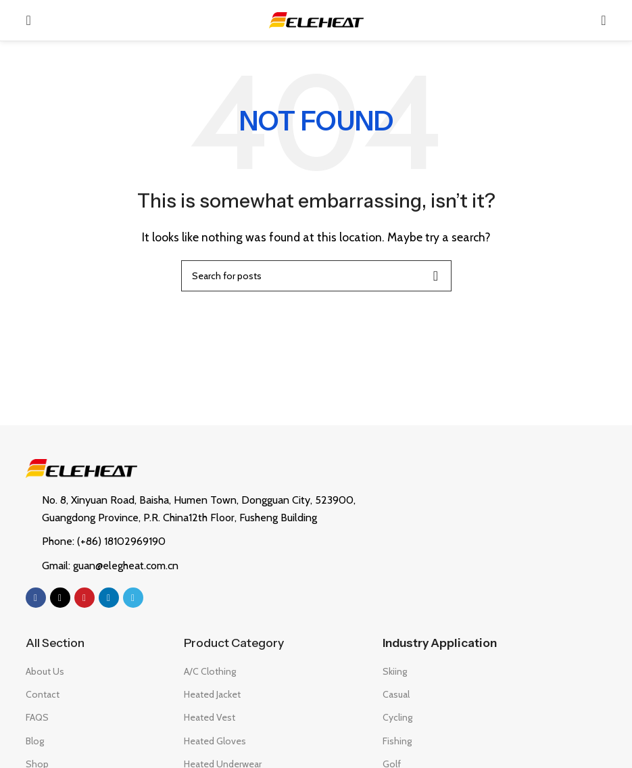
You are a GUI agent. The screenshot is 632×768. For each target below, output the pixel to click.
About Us (45, 671)
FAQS (37, 717)
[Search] (603, 20)
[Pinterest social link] (84, 597)
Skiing (395, 671)
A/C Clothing (210, 671)
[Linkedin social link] (109, 597)
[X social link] (60, 597)
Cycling (397, 717)
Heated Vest (209, 717)
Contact (42, 694)
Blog (35, 741)
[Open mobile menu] (28, 20)
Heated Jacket (212, 694)
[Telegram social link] (133, 597)
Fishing (397, 741)
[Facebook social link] (36, 597)
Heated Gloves (215, 741)
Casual (396, 694)
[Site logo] (316, 19)
